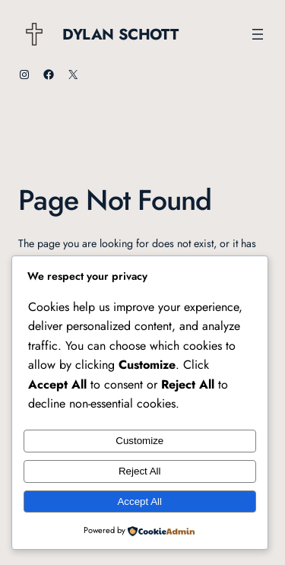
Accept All (139, 501)
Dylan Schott (120, 35)
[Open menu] (258, 34)
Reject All (140, 471)
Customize (139, 440)
